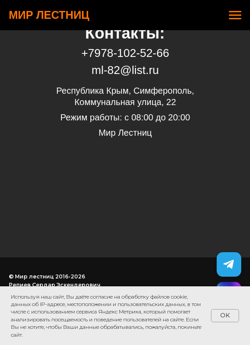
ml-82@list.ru (125, 70)
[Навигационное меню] (235, 15)
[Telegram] (229, 264)
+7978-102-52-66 (125, 53)
